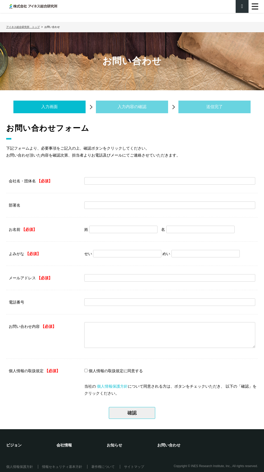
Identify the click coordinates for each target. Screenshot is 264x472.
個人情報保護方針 (112, 386)
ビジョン (14, 445)
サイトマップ (134, 467)
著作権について (103, 467)
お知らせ (114, 445)
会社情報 (64, 445)
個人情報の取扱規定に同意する (116, 371)
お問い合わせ (168, 445)
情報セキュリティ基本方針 (62, 467)
